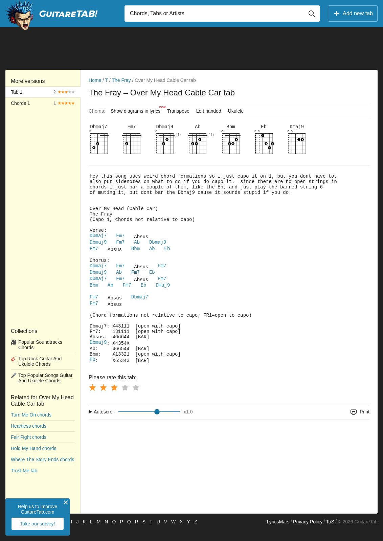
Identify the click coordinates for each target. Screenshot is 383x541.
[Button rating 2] (103, 398)
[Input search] (222, 13)
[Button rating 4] (124, 398)
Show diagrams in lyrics (137, 109)
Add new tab (353, 13)
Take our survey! (37, 523)
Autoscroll (104, 423)
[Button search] (311, 13)
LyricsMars (278, 533)
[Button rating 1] (92, 398)
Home (95, 80)
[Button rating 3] (114, 398)
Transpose (178, 111)
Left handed (208, 111)
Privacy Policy (307, 533)
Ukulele (236, 111)
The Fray (121, 80)
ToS (330, 533)
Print (359, 423)
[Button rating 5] (135, 398)
